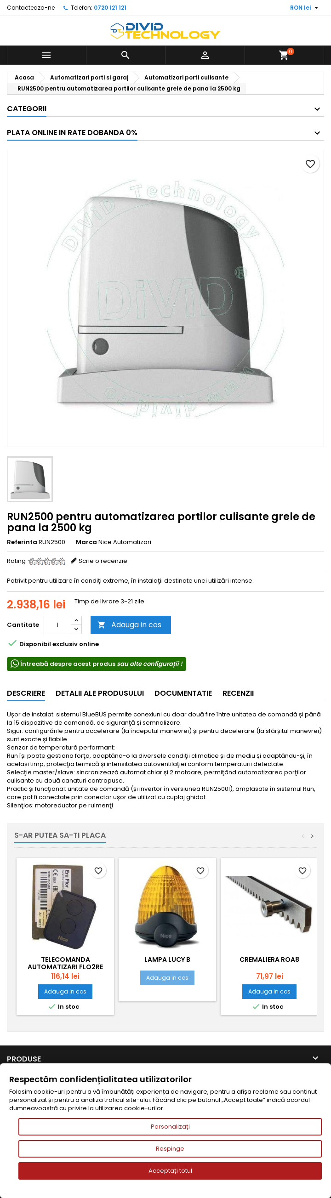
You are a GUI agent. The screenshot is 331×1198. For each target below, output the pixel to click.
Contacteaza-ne (31, 7)
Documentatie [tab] (183, 693)
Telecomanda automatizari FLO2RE (65, 963)
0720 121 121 (110, 7)
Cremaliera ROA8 (269, 959)
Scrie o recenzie (103, 560)
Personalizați (170, 1126)
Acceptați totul (170, 1170)
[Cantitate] (57, 625)
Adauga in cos (129, 624)
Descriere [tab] (26, 693)
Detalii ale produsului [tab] (100, 693)
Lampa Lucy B (167, 959)
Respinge (170, 1148)
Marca (86, 542)
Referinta (22, 542)
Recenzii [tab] (238, 693)
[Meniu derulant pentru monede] (305, 8)
